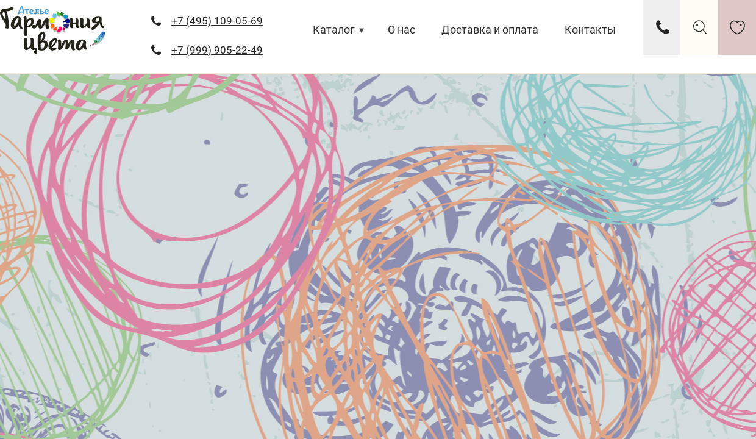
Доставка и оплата (489, 29)
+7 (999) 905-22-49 (217, 50)
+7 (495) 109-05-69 (217, 21)
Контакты (590, 29)
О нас (401, 29)
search (699, 27)
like (737, 27)
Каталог (334, 29)
